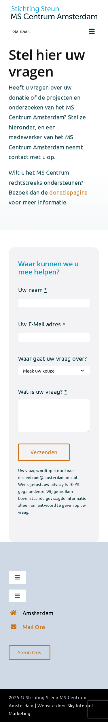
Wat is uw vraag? (42, 391)
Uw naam (32, 289)
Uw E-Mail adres (41, 324)
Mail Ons (34, 626)
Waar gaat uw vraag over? (52, 358)
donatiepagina (68, 192)
